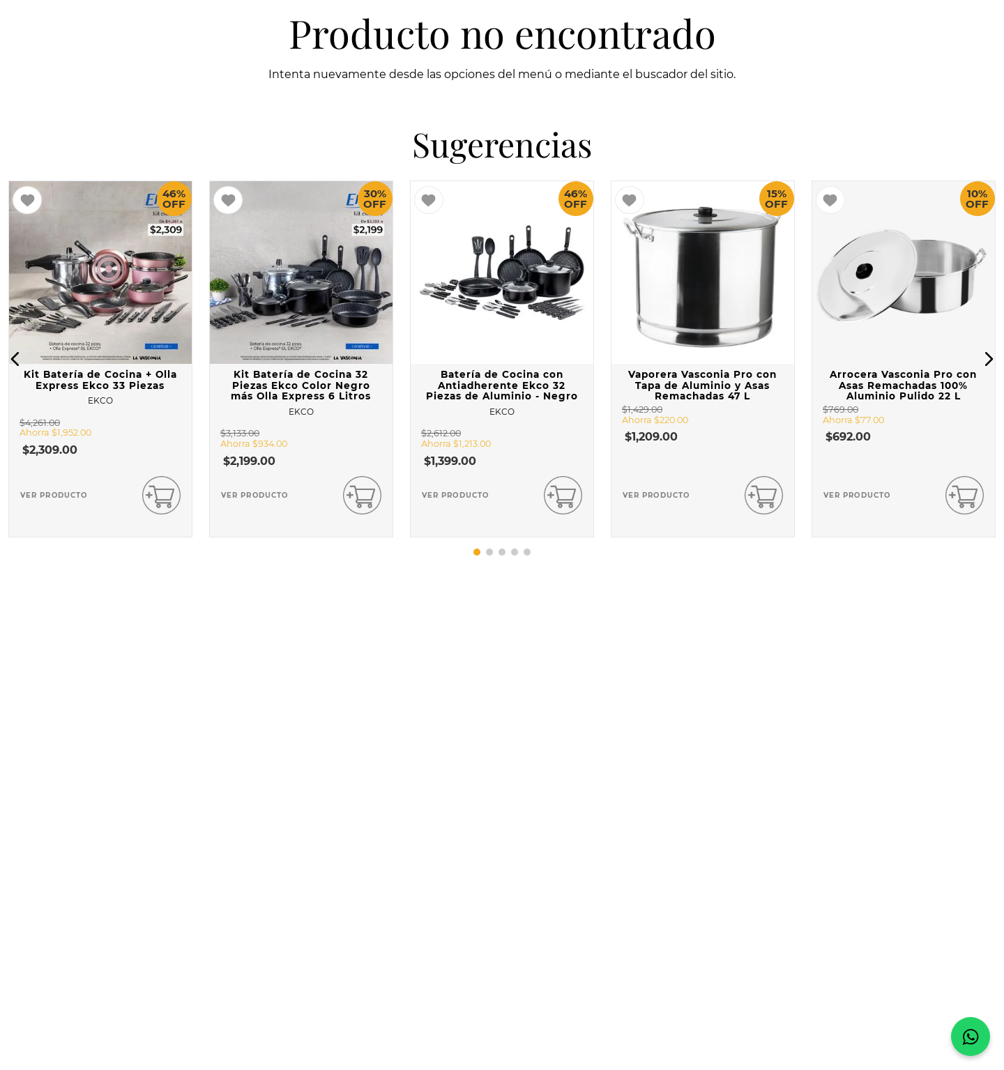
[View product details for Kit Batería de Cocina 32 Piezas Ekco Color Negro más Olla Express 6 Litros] (301, 359)
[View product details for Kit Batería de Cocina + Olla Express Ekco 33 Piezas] (100, 359)
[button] (15, 359)
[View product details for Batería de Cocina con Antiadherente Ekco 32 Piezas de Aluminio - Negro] (502, 359)
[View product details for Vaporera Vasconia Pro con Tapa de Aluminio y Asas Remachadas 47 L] (703, 359)
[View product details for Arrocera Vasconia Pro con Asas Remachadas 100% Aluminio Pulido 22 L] (904, 359)
